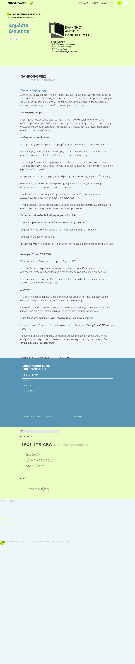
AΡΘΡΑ (94, 3)
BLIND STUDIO (30, 556)
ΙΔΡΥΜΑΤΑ (83, 3)
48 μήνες (63, 51)
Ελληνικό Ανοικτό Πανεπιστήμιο (28, 14)
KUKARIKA (54, 556)
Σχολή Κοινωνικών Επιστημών (24, 17)
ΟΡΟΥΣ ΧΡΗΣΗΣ (45, 430)
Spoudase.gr (65, 556)
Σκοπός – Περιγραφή (33, 89)
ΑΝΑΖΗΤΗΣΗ (107, 3)
